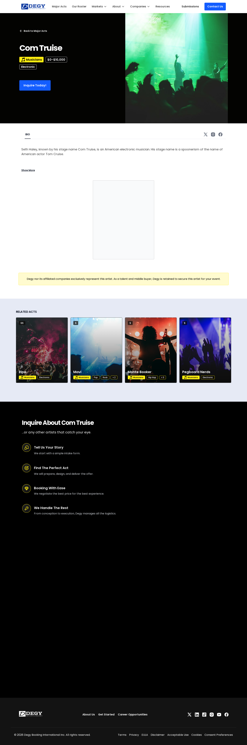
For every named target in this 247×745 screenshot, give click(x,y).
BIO (27, 134)
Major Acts (59, 6)
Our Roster (79, 6)
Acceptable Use (178, 735)
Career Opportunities (132, 714)
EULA (145, 735)
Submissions (190, 6)
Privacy (134, 735)
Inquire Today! (35, 85)
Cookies (196, 735)
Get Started (106, 714)
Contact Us (215, 6)
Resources (163, 6)
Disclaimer (158, 735)
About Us (88, 714)
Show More (28, 170)
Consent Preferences (218, 735)
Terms (122, 735)
